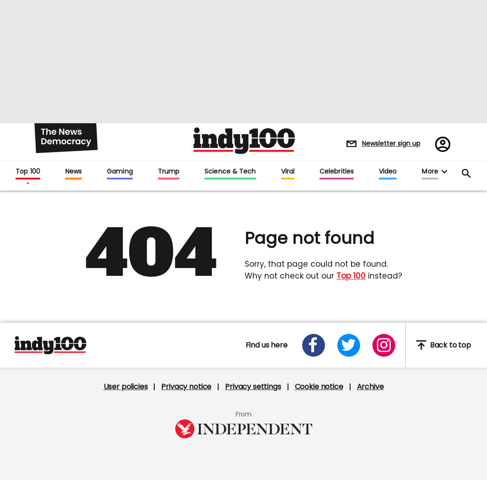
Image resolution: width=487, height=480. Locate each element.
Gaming (120, 172)
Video (388, 172)
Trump (168, 172)
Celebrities (336, 172)
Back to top (443, 345)
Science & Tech (230, 172)
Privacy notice (186, 386)
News (73, 172)
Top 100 (28, 172)
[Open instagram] (383, 345)
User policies (126, 386)
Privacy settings (253, 386)
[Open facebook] (313, 345)
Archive (370, 386)
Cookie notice (319, 386)
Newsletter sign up (391, 143)
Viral (287, 172)
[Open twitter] (348, 345)
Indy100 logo (244, 140)
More (430, 172)
